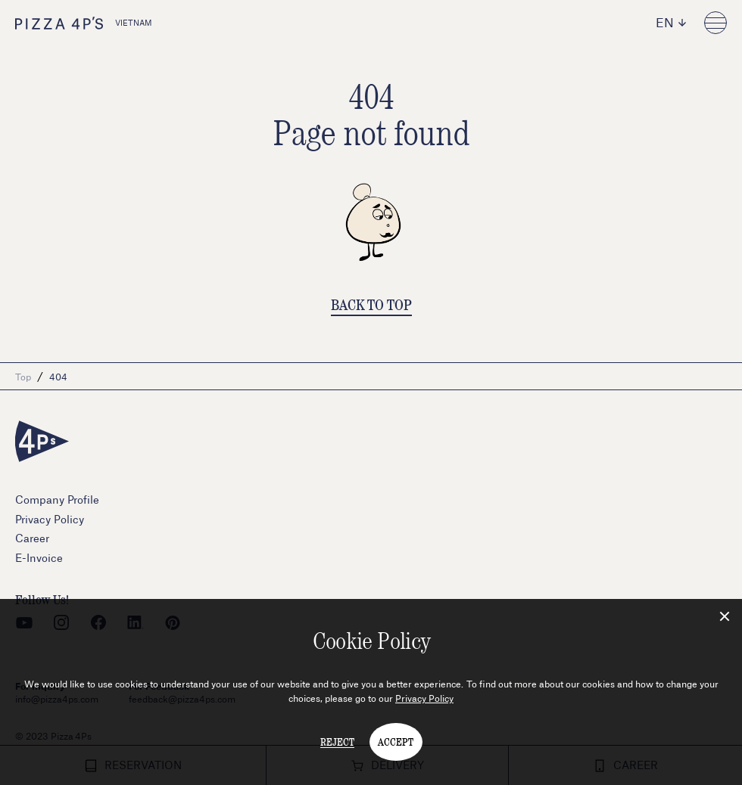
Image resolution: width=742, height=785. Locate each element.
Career (32, 538)
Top (23, 376)
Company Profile (57, 499)
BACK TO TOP (371, 304)
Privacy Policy (424, 698)
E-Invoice (39, 557)
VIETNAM (83, 23)
